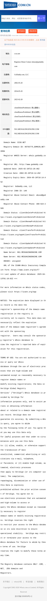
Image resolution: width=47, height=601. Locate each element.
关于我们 (6, 582)
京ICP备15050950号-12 (23, 596)
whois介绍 (18, 582)
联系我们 (40, 582)
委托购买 (21, 31)
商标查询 (32, 31)
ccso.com (15, 35)
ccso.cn (27, 35)
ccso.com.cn (34, 35)
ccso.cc (21, 35)
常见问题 (29, 582)
